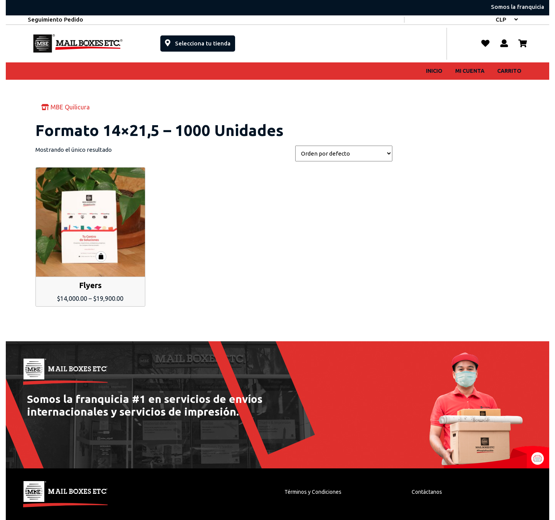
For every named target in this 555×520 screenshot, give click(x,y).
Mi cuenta (469, 71)
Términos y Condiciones (312, 492)
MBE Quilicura (65, 107)
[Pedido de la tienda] (343, 153)
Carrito (509, 71)
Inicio (434, 71)
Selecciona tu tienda (200, 41)
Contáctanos (427, 492)
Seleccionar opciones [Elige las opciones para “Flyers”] (101, 256)
